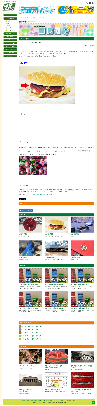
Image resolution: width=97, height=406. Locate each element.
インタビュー (10, 56)
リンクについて (59, 400)
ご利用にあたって (48, 400)
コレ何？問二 (75, 234)
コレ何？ (34, 17)
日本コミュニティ (10, 53)
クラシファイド (10, 18)
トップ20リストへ (87, 342)
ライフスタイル (10, 49)
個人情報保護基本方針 (34, 400)
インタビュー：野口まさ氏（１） (81, 308)
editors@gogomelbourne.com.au (42, 194)
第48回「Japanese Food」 (53, 389)
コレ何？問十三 (49, 257)
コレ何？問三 (49, 234)
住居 (8, 21)
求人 (8, 23)
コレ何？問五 (23, 234)
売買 (8, 25)
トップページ (10, 15)
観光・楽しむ (10, 37)
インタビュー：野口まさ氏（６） (28, 284)
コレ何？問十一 (75, 257)
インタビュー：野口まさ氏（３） (28, 308)
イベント (10, 27)
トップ (20, 17)
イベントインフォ (10, 33)
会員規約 (24, 400)
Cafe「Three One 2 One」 (27, 366)
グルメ (10, 40)
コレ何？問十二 (23, 257)
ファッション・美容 (10, 43)
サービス (10, 30)
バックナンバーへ (26, 210)
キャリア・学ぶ (10, 46)
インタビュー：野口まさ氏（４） (81, 284)
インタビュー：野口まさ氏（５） (55, 284)
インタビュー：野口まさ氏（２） (55, 308)
